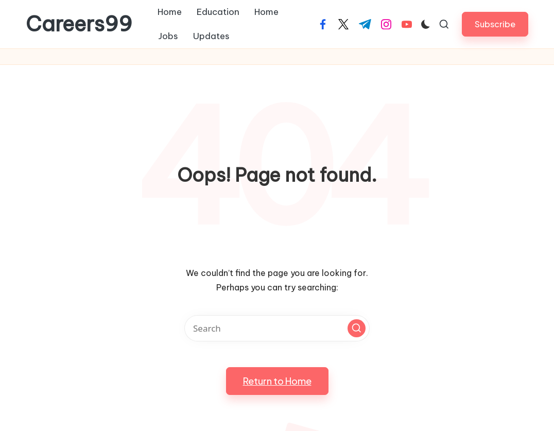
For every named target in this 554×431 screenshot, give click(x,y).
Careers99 (79, 24)
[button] (495, 24)
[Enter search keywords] (277, 328)
